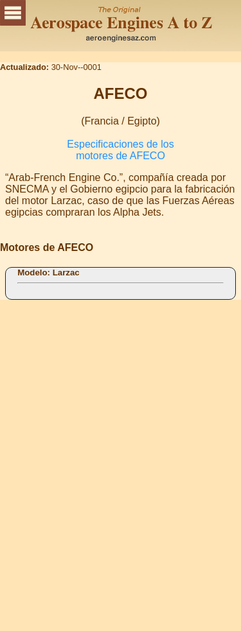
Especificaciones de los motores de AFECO (120, 150)
